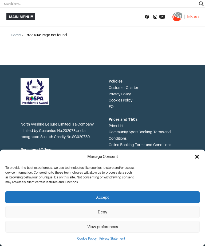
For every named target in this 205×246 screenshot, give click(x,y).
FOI (112, 106)
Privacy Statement (112, 238)
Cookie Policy (87, 238)
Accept (102, 197)
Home (16, 35)
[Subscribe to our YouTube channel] (162, 16)
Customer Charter (123, 87)
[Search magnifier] (201, 3)
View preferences (102, 227)
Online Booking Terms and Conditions (140, 145)
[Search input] (100, 3)
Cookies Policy (120, 100)
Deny (102, 212)
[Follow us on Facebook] (147, 16)
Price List (116, 126)
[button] (197, 156)
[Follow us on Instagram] (155, 16)
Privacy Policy (120, 94)
